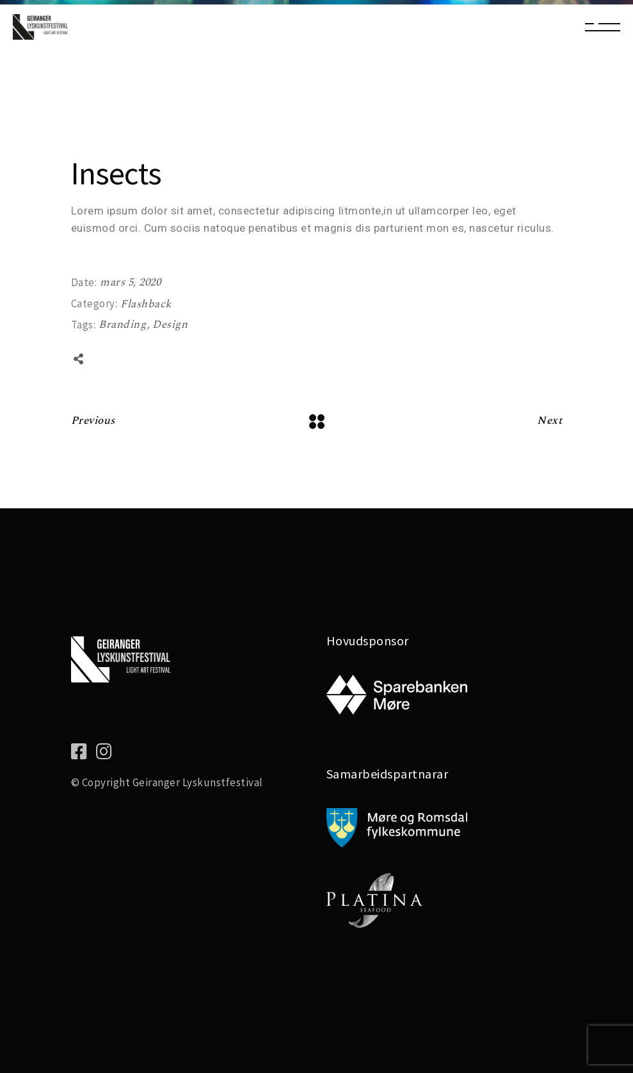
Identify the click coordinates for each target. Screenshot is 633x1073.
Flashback (146, 304)
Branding (124, 324)
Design (170, 324)
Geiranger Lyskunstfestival (197, 782)
